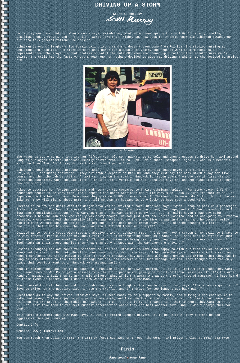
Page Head (117, 357)
